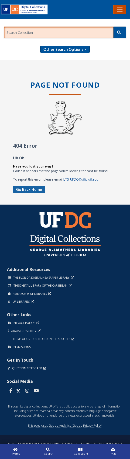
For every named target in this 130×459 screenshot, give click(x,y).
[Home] (16, 451)
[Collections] (81, 451)
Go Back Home (29, 189)
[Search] (119, 32)
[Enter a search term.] (58, 32)
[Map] (114, 451)
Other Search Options (63, 49)
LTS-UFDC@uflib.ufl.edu (80, 179)
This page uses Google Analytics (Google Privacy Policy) (65, 425)
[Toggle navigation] (119, 9)
